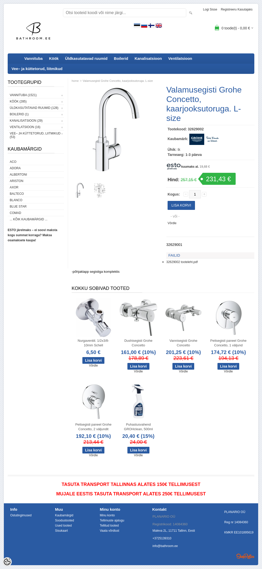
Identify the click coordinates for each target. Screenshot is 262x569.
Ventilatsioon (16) (25, 127)
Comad (15, 213)
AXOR (14, 187)
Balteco (17, 194)
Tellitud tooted (109, 525)
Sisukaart (61, 530)
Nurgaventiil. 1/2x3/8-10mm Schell (93, 343)
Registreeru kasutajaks (237, 9)
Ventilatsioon (180, 58)
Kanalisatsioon (148, 58)
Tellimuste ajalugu (112, 520)
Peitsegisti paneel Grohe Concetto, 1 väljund (228, 343)
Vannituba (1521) (23, 95)
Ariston (16, 181)
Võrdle (172, 223)
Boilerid (121, 58)
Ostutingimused (20, 515)
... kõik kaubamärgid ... (28, 219)
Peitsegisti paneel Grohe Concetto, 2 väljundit (93, 427)
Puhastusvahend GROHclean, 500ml (138, 427)
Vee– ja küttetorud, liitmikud (37, 68)
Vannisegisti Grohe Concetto (183, 343)
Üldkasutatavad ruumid (86, 58)
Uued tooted (63, 525)
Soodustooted (64, 520)
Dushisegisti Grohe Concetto (138, 343)
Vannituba (33, 58)
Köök (54, 58)
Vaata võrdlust (109, 530)
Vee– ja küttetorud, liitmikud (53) (35, 135)
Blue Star (18, 206)
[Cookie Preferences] (7, 561)
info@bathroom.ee (165, 546)
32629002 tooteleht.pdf (182, 262)
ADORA (15, 168)
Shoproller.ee (245, 556)
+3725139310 (161, 538)
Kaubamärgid (64, 515)
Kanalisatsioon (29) (26, 120)
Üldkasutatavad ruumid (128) (34, 108)
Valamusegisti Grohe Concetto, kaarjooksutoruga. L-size (118, 80)
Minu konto (107, 515)
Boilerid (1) (19, 114)
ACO (13, 162)
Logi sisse (210, 9)
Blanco (16, 200)
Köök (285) (18, 101)
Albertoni (18, 174)
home (75, 80)
